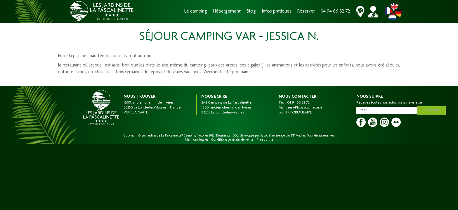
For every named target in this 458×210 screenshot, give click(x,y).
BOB (235, 135)
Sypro (264, 135)
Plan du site (265, 139)
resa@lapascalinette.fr (305, 108)
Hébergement (227, 11)
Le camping (195, 11)
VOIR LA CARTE (136, 113)
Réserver (306, 11)
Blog (251, 11)
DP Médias (298, 135)
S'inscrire (432, 110)
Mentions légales (196, 139)
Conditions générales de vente (232, 139)
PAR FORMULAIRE (298, 113)
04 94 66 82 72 (335, 11)
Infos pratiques (277, 11)
